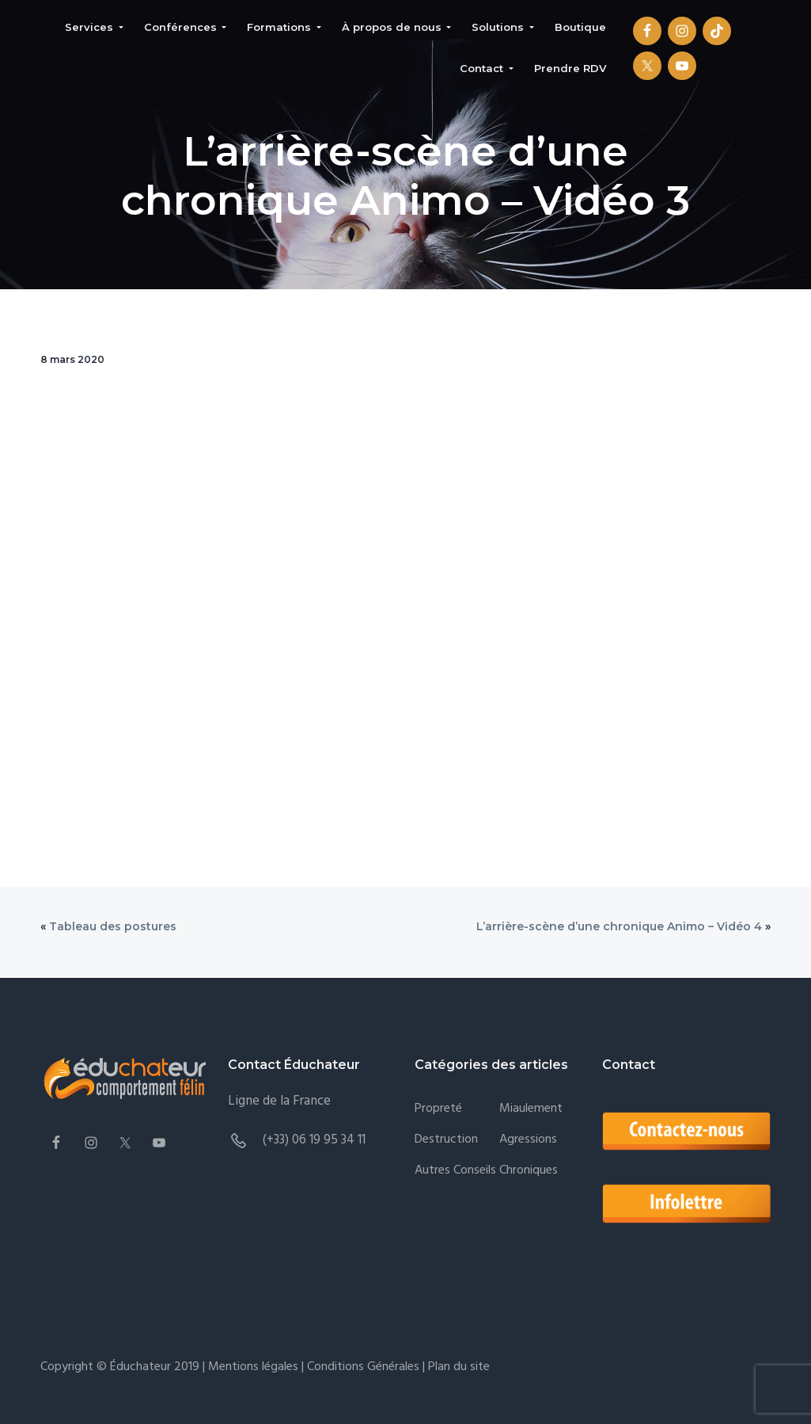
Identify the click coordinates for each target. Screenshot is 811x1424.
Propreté (438, 1109)
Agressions (528, 1140)
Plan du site (457, 1367)
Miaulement (531, 1109)
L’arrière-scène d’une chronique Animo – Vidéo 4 (619, 926)
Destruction (446, 1140)
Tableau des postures (112, 926)
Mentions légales (253, 1367)
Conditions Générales (363, 1367)
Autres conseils (455, 1171)
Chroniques (528, 1171)
